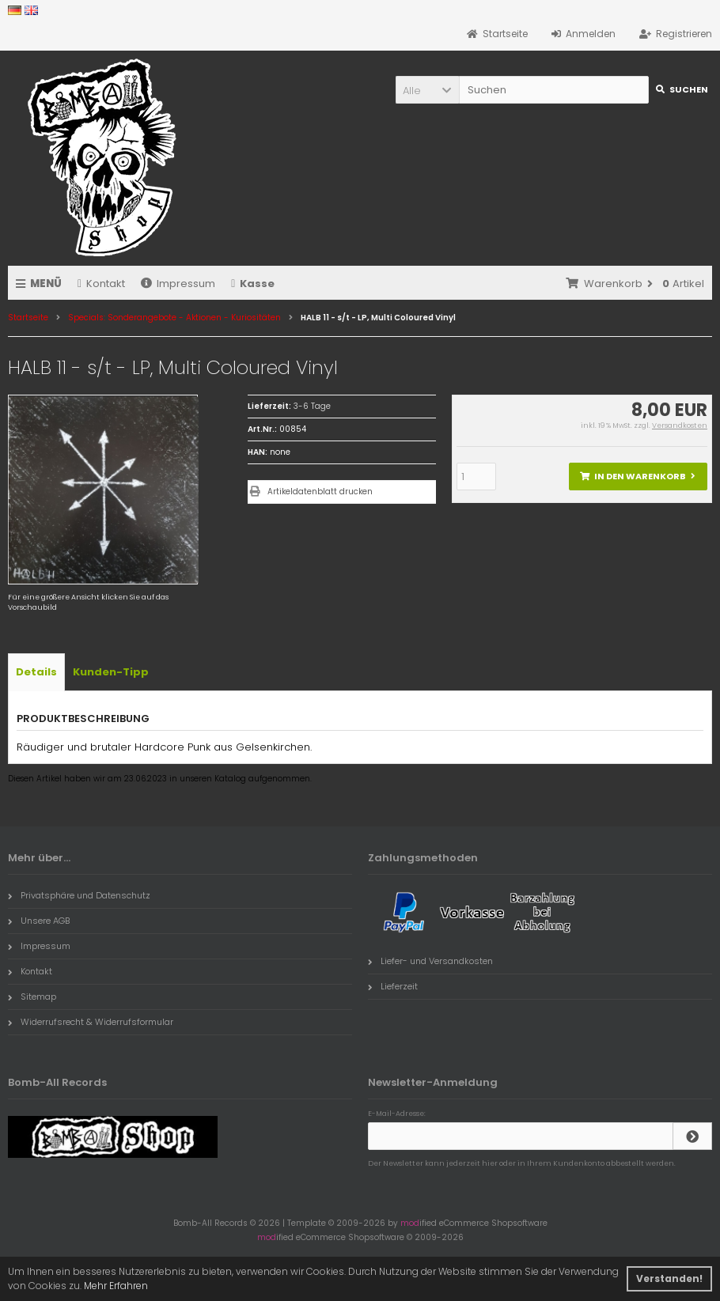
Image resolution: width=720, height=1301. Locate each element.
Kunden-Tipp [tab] (111, 671)
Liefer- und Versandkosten (430, 961)
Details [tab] (36, 671)
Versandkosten (679, 425)
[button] (427, 90)
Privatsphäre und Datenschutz (79, 895)
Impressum (178, 283)
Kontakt (101, 283)
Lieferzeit (393, 986)
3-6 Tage (312, 406)
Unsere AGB (39, 920)
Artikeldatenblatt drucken (320, 491)
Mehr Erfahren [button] (116, 1285)
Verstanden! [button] (669, 1278)
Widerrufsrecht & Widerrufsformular (90, 1021)
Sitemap (32, 996)
